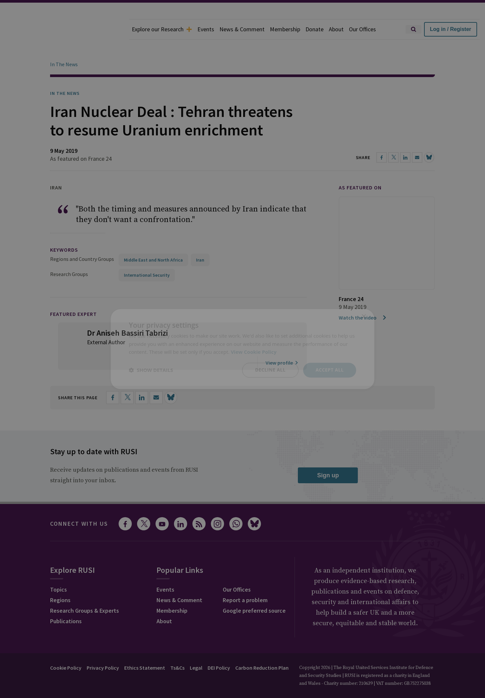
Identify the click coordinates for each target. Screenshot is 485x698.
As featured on (360, 169)
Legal (196, 649)
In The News (64, 45)
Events (205, 29)
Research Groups (69, 255)
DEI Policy (219, 649)
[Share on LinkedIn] (141, 379)
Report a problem (245, 581)
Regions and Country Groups (82, 240)
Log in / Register (450, 29)
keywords (64, 231)
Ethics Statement (144, 649)
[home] (64, 29)
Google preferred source (254, 592)
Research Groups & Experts (84, 592)
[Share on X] (127, 379)
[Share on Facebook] (112, 379)
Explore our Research (162, 29)
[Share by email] (156, 379)
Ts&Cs (177, 649)
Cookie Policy (65, 649)
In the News (65, 75)
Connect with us (79, 505)
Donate (314, 29)
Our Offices (362, 29)
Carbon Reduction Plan (262, 649)
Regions (60, 581)
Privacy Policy (103, 649)
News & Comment (242, 29)
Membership (285, 29)
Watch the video (363, 299)
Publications (66, 602)
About (336, 29)
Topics (58, 571)
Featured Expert (73, 295)
